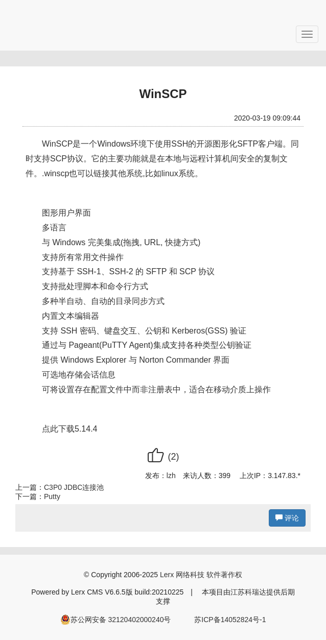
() (163, 457)
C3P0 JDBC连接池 (74, 487)
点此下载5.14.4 (69, 428)
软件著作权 (224, 575)
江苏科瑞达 (248, 592)
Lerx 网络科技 (182, 575)
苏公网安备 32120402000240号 (115, 619)
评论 (287, 518)
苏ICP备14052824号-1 (230, 619)
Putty (52, 496)
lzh (171, 475)
